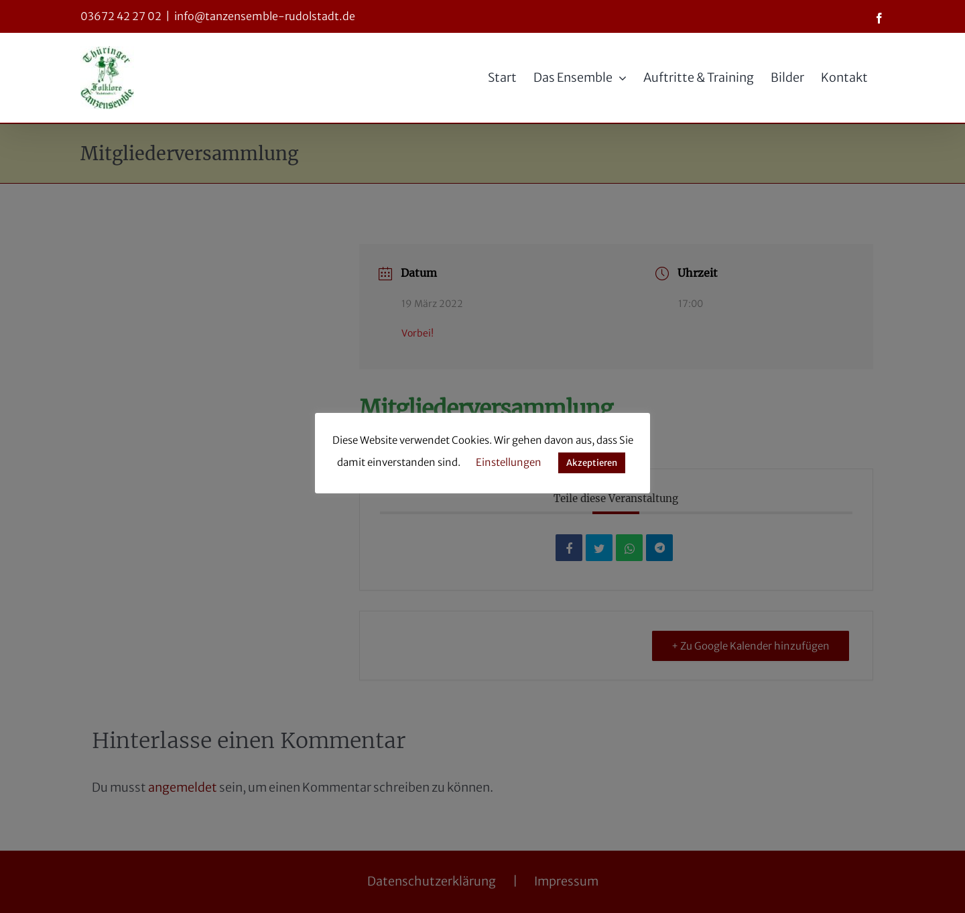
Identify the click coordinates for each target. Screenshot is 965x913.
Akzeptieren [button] (591, 463)
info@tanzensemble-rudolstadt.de (264, 16)
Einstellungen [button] (508, 462)
